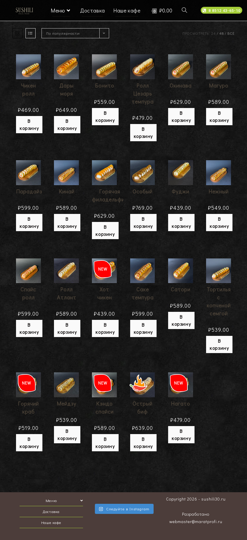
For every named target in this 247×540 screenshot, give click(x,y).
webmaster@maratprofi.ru (195, 521)
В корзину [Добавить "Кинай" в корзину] (67, 222)
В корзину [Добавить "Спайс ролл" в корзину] (29, 328)
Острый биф (142, 407)
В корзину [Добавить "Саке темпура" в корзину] (143, 328)
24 (213, 33)
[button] (221, 10)
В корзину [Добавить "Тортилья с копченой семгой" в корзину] (219, 344)
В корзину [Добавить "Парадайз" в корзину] (29, 222)
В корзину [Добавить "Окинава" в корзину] (181, 116)
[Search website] (184, 10)
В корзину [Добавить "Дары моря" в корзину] (67, 124)
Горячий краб (28, 407)
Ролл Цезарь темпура (143, 93)
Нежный (218, 191)
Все (231, 33)
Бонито (104, 85)
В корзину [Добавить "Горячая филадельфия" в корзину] (105, 230)
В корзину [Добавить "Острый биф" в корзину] (143, 442)
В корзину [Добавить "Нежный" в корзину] (219, 222)
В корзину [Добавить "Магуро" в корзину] (219, 116)
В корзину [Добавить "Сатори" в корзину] (181, 320)
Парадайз (29, 191)
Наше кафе (51, 522)
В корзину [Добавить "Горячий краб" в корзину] (29, 442)
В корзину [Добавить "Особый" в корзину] (143, 222)
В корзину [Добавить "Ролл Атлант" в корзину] (67, 328)
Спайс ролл (28, 293)
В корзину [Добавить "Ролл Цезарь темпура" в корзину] (143, 132)
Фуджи (180, 191)
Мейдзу (66, 403)
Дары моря (66, 89)
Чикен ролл (28, 89)
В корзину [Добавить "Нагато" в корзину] (181, 434)
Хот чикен (104, 293)
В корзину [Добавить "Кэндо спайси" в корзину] (105, 442)
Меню (64, 500)
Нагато (180, 403)
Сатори (180, 289)
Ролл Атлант (66, 293)
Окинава (181, 85)
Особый (142, 191)
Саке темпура (143, 293)
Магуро (218, 85)
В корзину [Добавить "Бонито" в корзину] (105, 116)
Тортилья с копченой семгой (219, 301)
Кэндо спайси (104, 407)
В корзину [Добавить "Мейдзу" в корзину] (67, 434)
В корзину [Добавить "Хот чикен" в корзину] (105, 328)
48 (221, 33)
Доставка (51, 511)
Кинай (66, 191)
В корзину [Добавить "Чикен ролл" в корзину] (29, 124)
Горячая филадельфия (109, 195)
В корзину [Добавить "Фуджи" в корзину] (181, 222)
